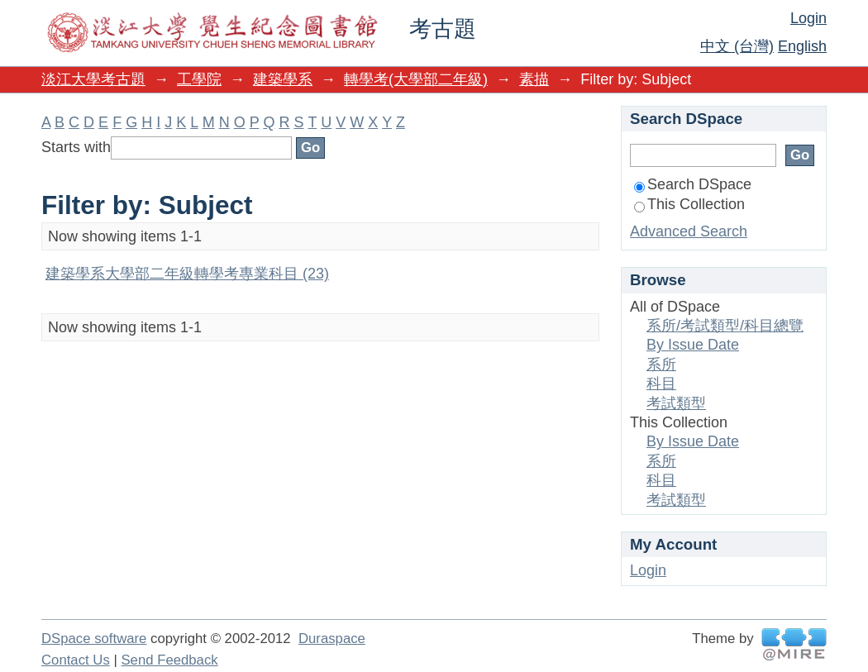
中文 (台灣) (737, 46)
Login (808, 18)
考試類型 (676, 403)
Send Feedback (169, 660)
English (802, 46)
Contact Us (75, 660)
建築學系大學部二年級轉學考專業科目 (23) (187, 273)
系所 (661, 364)
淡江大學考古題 (93, 79)
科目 (661, 383)
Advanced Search (688, 231)
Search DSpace (692, 184)
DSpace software (93, 638)
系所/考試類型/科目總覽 (725, 325)
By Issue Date (692, 344)
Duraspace (331, 638)
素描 (534, 79)
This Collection (689, 204)
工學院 (199, 79)
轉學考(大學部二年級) (416, 79)
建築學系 (282, 79)
